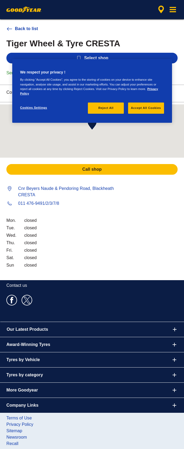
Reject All (105, 107)
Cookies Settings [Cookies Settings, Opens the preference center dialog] (33, 107)
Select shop (92, 58)
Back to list (22, 29)
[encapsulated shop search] (161, 9)
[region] (92, 91)
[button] (173, 9)
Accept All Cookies (146, 107)
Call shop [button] (92, 169)
